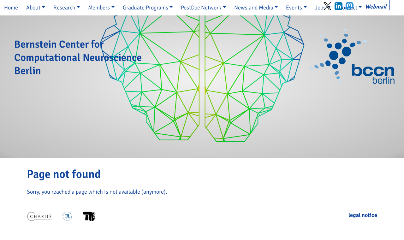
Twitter (327, 6)
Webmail (375, 6)
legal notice (362, 215)
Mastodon (350, 6)
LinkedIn (338, 6)
